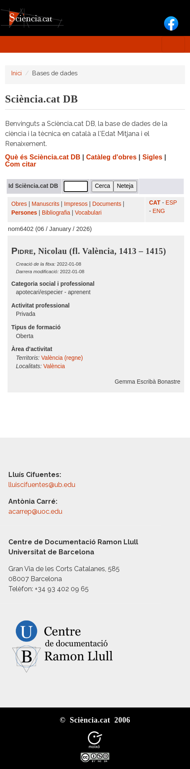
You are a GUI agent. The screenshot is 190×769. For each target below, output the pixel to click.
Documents (106, 204)
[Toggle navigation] (173, 44)
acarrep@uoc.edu (35, 511)
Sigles (152, 157)
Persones (24, 213)
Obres (19, 204)
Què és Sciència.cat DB (42, 157)
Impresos (75, 204)
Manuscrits (45, 204)
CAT (154, 203)
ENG (159, 211)
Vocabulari (88, 213)
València (54, 366)
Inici (16, 73)
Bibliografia (56, 213)
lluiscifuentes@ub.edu (42, 485)
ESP (171, 203)
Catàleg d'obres (111, 157)
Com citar (20, 164)
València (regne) (62, 358)
